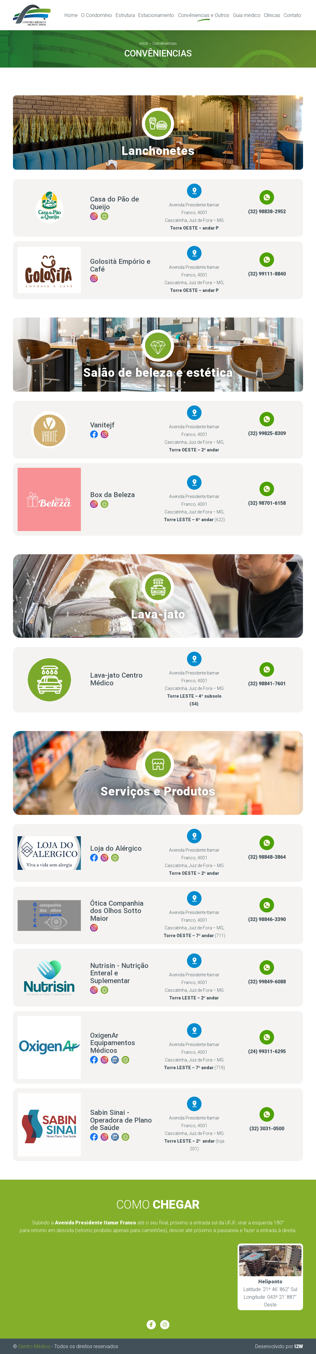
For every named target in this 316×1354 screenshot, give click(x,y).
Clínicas (272, 15)
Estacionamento (156, 15)
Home (71, 15)
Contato (292, 15)
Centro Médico (34, 1346)
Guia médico (246, 15)
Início (143, 42)
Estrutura (125, 15)
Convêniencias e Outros (203, 15)
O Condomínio (96, 15)
